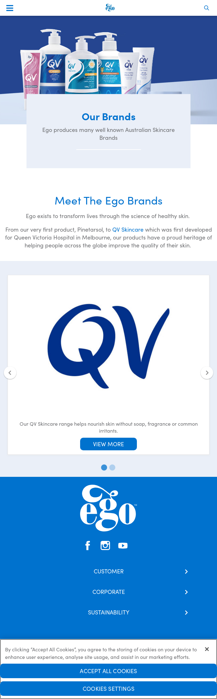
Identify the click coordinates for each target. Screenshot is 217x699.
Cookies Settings (108, 691)
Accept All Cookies (108, 673)
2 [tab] (111, 467)
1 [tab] (103, 467)
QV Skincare (128, 229)
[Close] (207, 651)
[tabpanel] (108, 365)
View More (108, 444)
